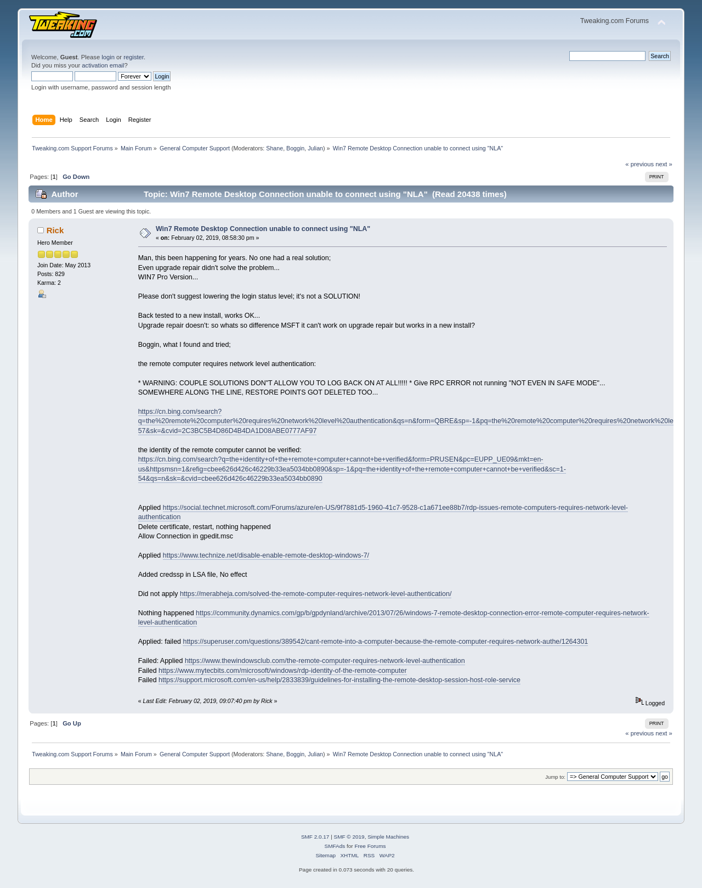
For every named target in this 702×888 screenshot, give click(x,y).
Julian (315, 148)
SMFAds (335, 846)
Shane (274, 148)
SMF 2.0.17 (315, 837)
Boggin (295, 148)
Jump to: (555, 777)
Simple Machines (388, 837)
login (108, 57)
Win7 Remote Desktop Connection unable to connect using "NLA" (263, 229)
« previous (639, 164)
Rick (55, 230)
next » (663, 164)
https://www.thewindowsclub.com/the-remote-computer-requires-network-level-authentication (325, 661)
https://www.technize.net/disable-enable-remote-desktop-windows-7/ (266, 555)
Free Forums (370, 846)
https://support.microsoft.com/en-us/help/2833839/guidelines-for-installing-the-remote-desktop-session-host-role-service (339, 680)
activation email (103, 65)
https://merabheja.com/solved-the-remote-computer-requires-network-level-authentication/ (316, 594)
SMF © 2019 (349, 837)
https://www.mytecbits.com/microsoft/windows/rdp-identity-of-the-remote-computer (282, 671)
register (133, 57)
